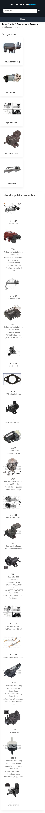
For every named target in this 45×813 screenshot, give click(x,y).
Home (22, 19)
